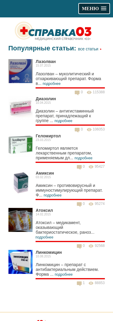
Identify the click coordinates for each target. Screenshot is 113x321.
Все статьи (90, 48)
